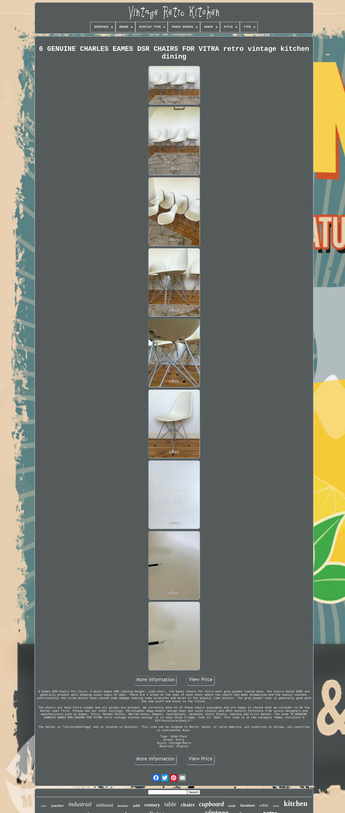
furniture (247, 805)
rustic (232, 805)
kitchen (296, 803)
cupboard (211, 803)
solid (136, 805)
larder (276, 805)
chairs (188, 804)
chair (44, 805)
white (263, 805)
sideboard (104, 805)
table (170, 804)
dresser (122, 806)
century (152, 804)
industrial (80, 804)
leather (57, 806)
